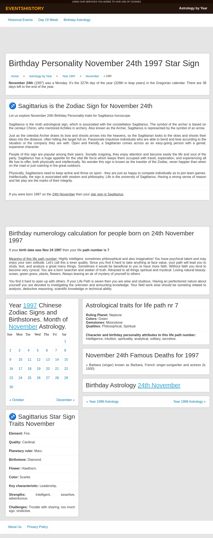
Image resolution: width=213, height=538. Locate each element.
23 (11, 378)
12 (39, 359)
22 (66, 368)
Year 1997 (68, 76)
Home (15, 76)
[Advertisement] (106, 40)
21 (57, 368)
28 (57, 378)
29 (66, 378)
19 (39, 368)
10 (20, 359)
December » (66, 400)
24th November (159, 385)
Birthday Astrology (77, 20)
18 (29, 368)
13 (48, 359)
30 (11, 387)
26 (39, 378)
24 (20, 378)
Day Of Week (48, 20)
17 (20, 368)
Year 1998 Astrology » (189, 401)
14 (57, 359)
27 (48, 378)
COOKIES (135, 1)
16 (11, 368)
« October (16, 400)
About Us (15, 527)
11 (29, 359)
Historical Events (20, 20)
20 (48, 368)
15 (66, 359)
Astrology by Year (193, 8)
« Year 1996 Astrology (102, 401)
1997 (30, 305)
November (92, 76)
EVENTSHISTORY (25, 8)
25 (29, 378)
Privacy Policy (37, 527)
